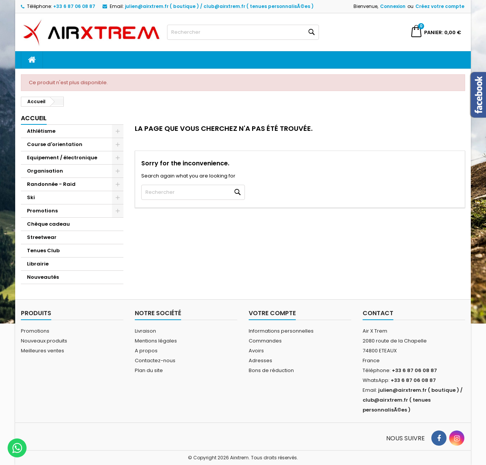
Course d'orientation (54, 144)
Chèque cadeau (48, 224)
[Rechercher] (243, 32)
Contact (378, 313)
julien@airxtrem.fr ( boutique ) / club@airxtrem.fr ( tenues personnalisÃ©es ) (219, 6)
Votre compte (272, 313)
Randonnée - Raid (51, 184)
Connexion (393, 6)
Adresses (260, 360)
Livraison (145, 331)
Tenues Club (43, 250)
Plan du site (149, 370)
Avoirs (256, 350)
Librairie (38, 263)
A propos (146, 350)
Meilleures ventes (42, 350)
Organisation (45, 170)
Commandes (265, 340)
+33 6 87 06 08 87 (74, 6)
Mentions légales (156, 340)
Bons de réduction (271, 370)
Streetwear (42, 237)
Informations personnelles (281, 331)
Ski (31, 197)
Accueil (34, 118)
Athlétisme (41, 131)
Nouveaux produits (44, 340)
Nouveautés (43, 277)
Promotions (42, 210)
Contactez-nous (155, 360)
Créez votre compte (439, 6)
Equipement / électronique (62, 157)
